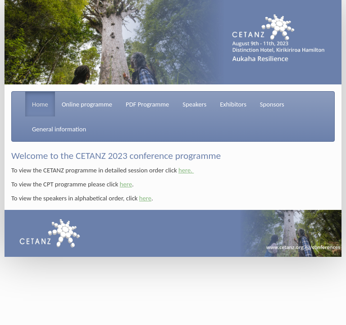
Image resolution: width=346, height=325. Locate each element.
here (126, 184)
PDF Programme (147, 104)
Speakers (194, 104)
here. (186, 170)
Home (40, 104)
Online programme (87, 104)
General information (59, 129)
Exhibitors (233, 104)
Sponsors (272, 104)
